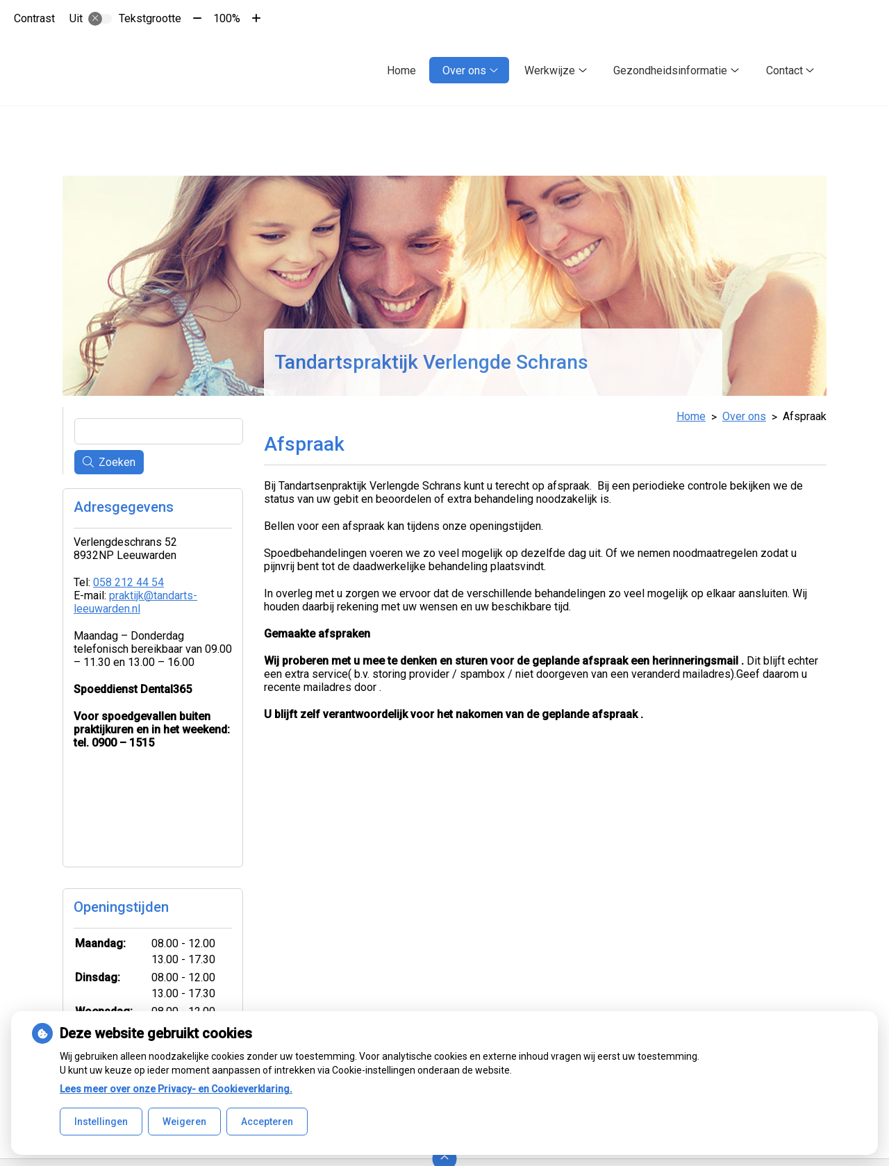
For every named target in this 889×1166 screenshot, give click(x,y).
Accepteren (267, 1121)
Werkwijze (549, 70)
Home (401, 70)
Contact (784, 70)
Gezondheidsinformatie (670, 70)
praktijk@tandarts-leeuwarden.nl (135, 602)
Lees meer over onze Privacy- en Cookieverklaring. (176, 1088)
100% (226, 18)
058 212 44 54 (128, 582)
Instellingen (101, 1121)
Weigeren (184, 1121)
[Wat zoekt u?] (158, 431)
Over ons (464, 70)
